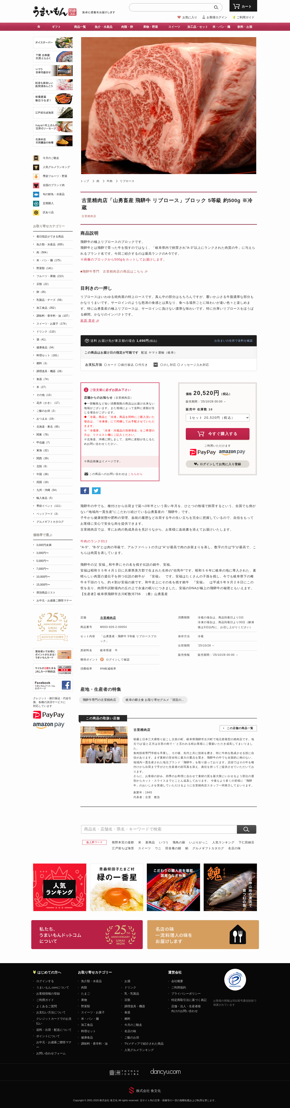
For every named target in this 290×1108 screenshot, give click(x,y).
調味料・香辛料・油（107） (53, 315)
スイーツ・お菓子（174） (52, 323)
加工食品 (87, 1025)
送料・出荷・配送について (54, 1029)
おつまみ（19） (46, 418)
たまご (85, 993)
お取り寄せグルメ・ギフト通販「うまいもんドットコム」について (87, 934)
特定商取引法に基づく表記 (189, 1000)
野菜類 (85, 1006)
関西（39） (43, 458)
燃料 (127, 1018)
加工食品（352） (46, 307)
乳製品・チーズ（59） (50, 300)
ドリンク (130, 987)
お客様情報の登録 (48, 993)
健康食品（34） (46, 347)
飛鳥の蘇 (179, 842)
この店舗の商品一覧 (240, 728)
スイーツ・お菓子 (93, 1012)
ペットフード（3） (48, 513)
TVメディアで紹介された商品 (144, 1043)
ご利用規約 (178, 987)
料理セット (88, 1031)
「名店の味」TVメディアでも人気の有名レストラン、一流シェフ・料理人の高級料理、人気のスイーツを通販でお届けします (203, 934)
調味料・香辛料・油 (94, 1043)
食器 (127, 1012)
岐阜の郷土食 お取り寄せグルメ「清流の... (155, 699)
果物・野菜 (150, 27)
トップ (84, 181)
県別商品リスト (46, 592)
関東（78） (43, 434)
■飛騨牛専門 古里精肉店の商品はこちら (112, 271)
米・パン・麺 (221, 27)
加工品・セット (197, 27)
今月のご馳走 (51, 158)
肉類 (84, 987)
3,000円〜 (42, 553)
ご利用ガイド (245, 17)
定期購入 (48, 203)
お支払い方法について (51, 1012)
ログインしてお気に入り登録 (217, 464)
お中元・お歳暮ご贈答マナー (54, 600)
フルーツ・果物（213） (50, 276)
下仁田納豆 (246, 842)
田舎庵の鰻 (173, 848)
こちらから (135, 474)
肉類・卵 (127, 27)
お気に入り (189, 17)
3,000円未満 (43, 545)
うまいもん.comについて (52, 987)
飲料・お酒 (244, 27)
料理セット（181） (48, 355)
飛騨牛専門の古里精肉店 (99, 699)
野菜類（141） (45, 268)
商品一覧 (80, 27)
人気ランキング (223, 842)
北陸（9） (42, 466)
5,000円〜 (42, 560)
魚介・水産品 (103, 27)
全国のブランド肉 (54, 185)
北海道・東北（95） (48, 426)
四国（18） (43, 482)
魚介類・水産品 (91, 981)
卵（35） (42, 292)
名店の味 (234, 848)
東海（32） (43, 450)
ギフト (56, 27)
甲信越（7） (44, 442)
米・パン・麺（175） (49, 260)
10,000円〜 (43, 576)
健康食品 (87, 1037)
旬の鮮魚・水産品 (54, 194)
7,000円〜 (42, 568)
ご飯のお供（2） (46, 410)
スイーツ (174, 27)
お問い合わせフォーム (51, 1053)
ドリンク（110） (46, 331)
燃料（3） (42, 363)
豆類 (127, 1000)
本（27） (42, 387)
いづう (164, 842)
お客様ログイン (217, 17)
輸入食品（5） (45, 498)
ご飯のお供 (131, 1037)
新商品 (150, 842)
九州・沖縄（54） (47, 490)
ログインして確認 (118, 659)
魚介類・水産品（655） (50, 244)
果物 (84, 1000)
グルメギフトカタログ (208, 848)
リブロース (127, 181)
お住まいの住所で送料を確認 (233, 340)
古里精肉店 (89, 216)
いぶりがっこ (198, 842)
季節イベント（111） (49, 505)
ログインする (45, 981)
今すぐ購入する (217, 433)
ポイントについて (48, 1036)
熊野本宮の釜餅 (123, 842)
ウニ (158, 848)
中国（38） (43, 474)
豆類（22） (43, 284)
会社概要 (177, 981)
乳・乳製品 (131, 993)
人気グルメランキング (56, 167)
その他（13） (44, 395)
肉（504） (42, 252)
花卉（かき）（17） (48, 402)
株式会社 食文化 (148, 1091)
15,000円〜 (43, 584)
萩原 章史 (87, 320)
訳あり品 (48, 212)
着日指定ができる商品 (50, 236)
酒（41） (42, 339)
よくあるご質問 (46, 1006)
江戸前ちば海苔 (123, 848)
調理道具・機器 (134, 1006)
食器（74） (43, 379)
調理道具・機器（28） (50, 371)
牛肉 (110, 181)
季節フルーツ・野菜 (55, 176)
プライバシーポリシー (186, 993)
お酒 (127, 981)
